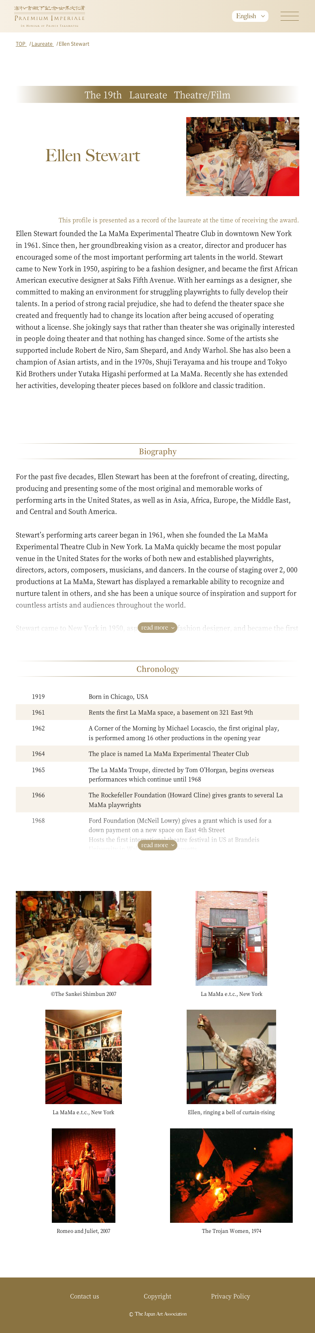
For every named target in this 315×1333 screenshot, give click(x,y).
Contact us (84, 1296)
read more (154, 627)
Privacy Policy (230, 1296)
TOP (21, 43)
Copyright (157, 1296)
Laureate (43, 43)
